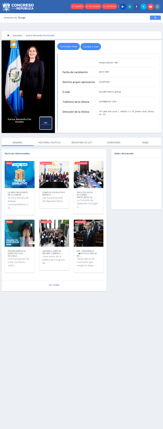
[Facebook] (137, 6)
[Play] (123, 6)
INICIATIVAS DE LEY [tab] (81, 142)
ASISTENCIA (109, 6)
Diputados (18, 35)
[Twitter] (144, 6)
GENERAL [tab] (17, 142)
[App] (130, 6)
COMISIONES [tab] (113, 142)
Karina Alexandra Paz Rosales (40, 35)
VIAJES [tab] (145, 142)
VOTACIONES (93, 6)
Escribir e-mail (90, 46)
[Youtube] (150, 6)
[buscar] (75, 17)
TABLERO (77, 6)
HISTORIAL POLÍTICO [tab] (49, 142)
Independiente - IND (108, 62)
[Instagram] (157, 6)
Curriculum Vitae (68, 46)
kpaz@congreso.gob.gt (110, 91)
